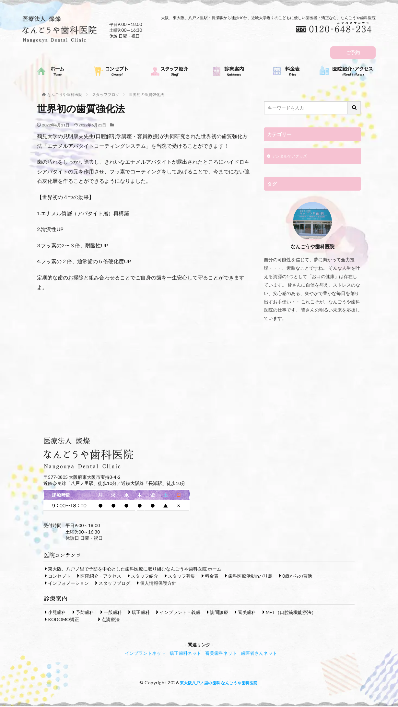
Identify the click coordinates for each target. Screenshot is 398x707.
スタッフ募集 (181, 576)
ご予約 (353, 52)
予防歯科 (85, 613)
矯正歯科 (141, 613)
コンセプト (59, 576)
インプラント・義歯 (179, 613)
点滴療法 (110, 620)
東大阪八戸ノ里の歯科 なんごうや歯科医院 (218, 683)
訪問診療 (219, 613)
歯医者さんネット (259, 653)
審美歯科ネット (221, 653)
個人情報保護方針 (158, 583)
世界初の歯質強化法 (146, 94)
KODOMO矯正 (63, 620)
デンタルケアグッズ (292, 156)
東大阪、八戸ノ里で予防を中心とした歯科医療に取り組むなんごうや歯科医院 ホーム (134, 569)
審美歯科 (247, 613)
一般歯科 (113, 613)
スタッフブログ (105, 94)
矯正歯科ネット (185, 653)
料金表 (211, 576)
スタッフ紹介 (144, 576)
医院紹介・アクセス (100, 576)
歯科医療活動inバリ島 (250, 576)
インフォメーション (68, 583)
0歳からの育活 (297, 576)
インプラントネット (145, 653)
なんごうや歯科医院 (64, 94)
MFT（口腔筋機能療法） (291, 613)
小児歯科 (57, 613)
